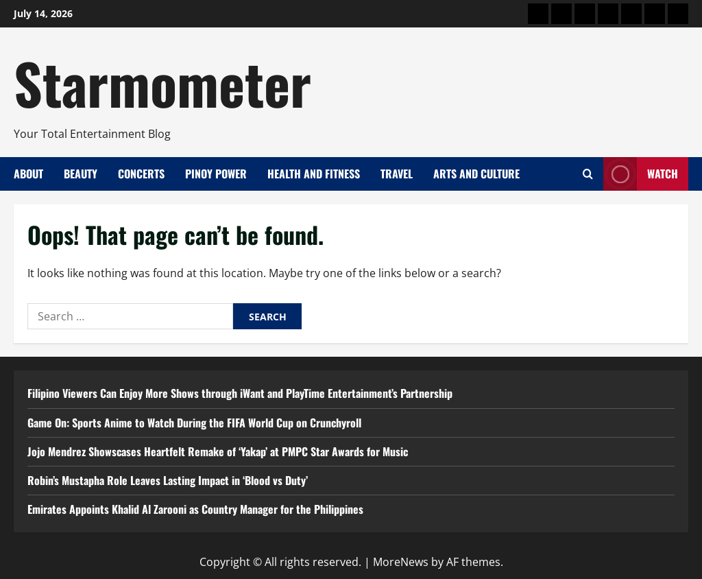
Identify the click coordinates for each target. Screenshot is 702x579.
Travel (396, 173)
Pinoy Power (216, 173)
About (28, 173)
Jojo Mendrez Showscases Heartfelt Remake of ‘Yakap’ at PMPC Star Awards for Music (217, 451)
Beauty (80, 173)
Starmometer (162, 82)
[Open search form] (588, 174)
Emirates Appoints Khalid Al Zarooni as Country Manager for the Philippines (195, 509)
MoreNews (400, 561)
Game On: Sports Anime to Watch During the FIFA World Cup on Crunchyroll (194, 422)
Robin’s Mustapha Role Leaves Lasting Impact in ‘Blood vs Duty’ (167, 480)
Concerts (141, 173)
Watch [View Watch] (640, 174)
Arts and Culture (476, 173)
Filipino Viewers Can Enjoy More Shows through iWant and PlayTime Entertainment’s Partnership (239, 393)
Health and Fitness (313, 173)
